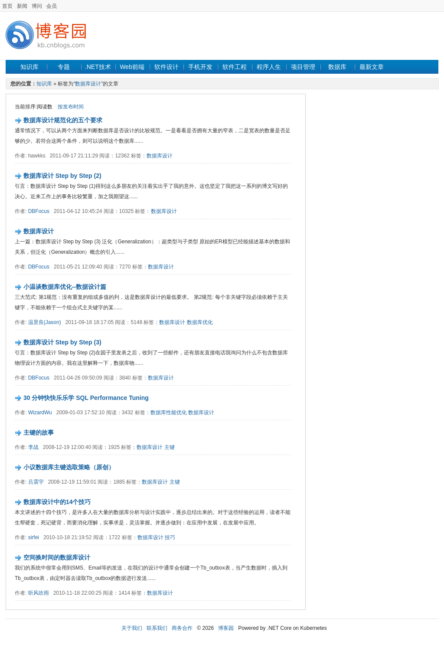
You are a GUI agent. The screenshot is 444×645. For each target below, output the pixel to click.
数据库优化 (200, 322)
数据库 (337, 66)
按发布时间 (71, 107)
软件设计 (166, 66)
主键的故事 (38, 432)
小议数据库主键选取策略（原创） (68, 467)
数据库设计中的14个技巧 (57, 501)
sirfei (33, 537)
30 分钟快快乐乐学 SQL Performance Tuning (86, 397)
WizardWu (40, 412)
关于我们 (131, 628)
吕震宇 (36, 482)
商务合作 (182, 628)
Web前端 (132, 66)
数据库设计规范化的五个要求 (62, 120)
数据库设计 (88, 84)
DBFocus (38, 211)
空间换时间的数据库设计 (56, 557)
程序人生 (269, 66)
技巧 (170, 537)
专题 (64, 66)
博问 (37, 6)
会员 (51, 6)
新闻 (22, 6)
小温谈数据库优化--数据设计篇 (64, 286)
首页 (7, 6)
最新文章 (371, 66)
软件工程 (234, 66)
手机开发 (200, 66)
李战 (33, 447)
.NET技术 (98, 66)
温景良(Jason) (44, 322)
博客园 (226, 628)
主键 (169, 447)
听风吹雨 (38, 593)
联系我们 (157, 628)
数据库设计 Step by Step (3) (62, 342)
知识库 (29, 66)
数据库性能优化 (168, 412)
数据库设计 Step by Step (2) (62, 175)
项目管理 (303, 66)
